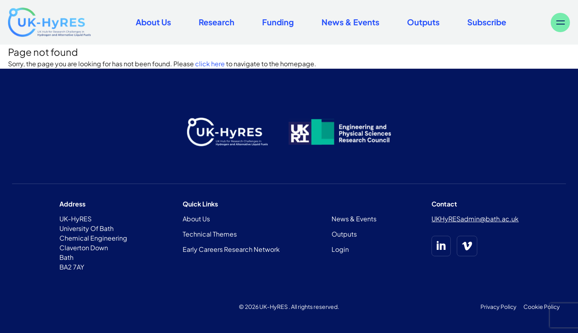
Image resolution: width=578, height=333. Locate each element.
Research (216, 22)
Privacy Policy (498, 306)
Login (340, 249)
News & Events (350, 22)
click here (210, 63)
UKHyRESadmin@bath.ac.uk (475, 219)
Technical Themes (210, 234)
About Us (153, 22)
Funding (278, 22)
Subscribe (486, 22)
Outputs (423, 22)
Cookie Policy (541, 306)
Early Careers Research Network (231, 249)
